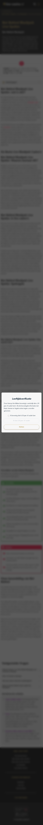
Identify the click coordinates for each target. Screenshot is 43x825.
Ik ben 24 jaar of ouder (21, 420)
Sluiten (21, 427)
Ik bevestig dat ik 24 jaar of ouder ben (22, 415)
